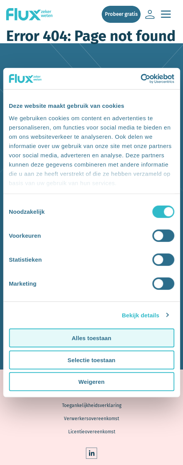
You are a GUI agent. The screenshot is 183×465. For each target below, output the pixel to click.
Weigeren (91, 381)
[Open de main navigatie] (165, 14)
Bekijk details (140, 315)
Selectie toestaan (91, 359)
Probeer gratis (121, 14)
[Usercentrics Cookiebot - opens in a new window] (140, 78)
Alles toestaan (91, 338)
